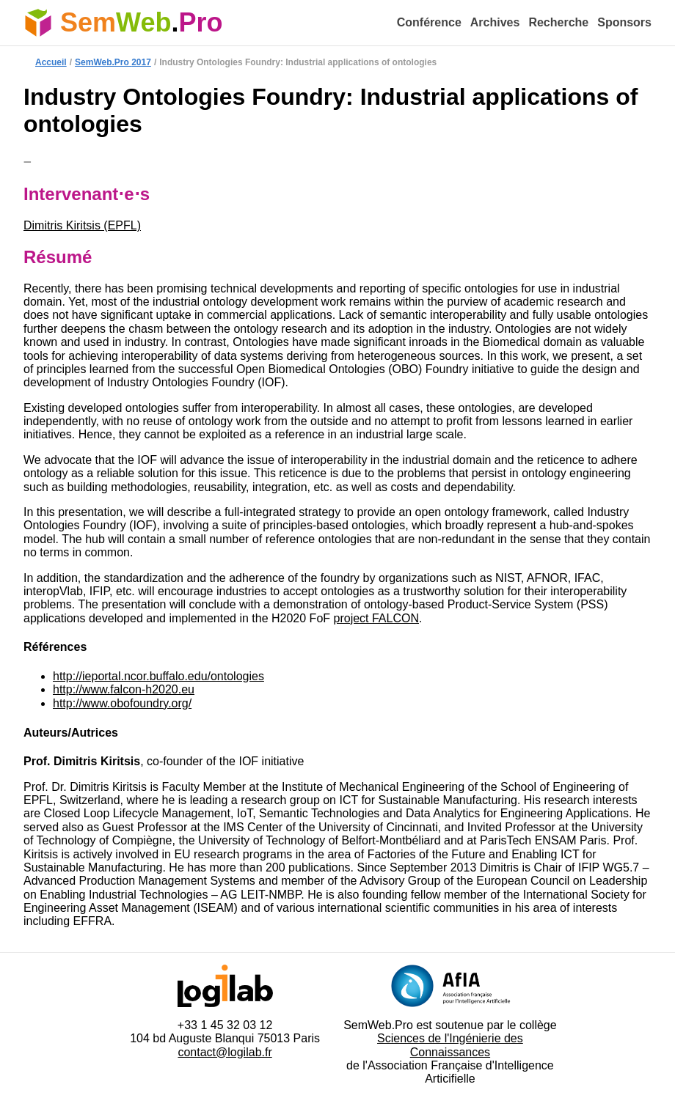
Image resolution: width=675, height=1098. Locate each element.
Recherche (558, 22)
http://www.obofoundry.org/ (122, 703)
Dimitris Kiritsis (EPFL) (82, 225)
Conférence (429, 22)
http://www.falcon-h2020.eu (123, 689)
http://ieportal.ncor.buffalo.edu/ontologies (158, 676)
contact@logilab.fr (224, 1052)
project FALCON (376, 618)
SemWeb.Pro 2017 (113, 62)
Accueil (51, 62)
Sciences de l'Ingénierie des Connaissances (450, 1045)
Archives (495, 22)
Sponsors (624, 22)
